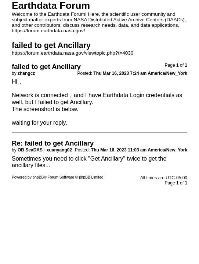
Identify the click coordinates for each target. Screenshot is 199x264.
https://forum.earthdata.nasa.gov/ (48, 30)
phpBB (38, 177)
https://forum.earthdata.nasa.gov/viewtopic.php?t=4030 (72, 53)
